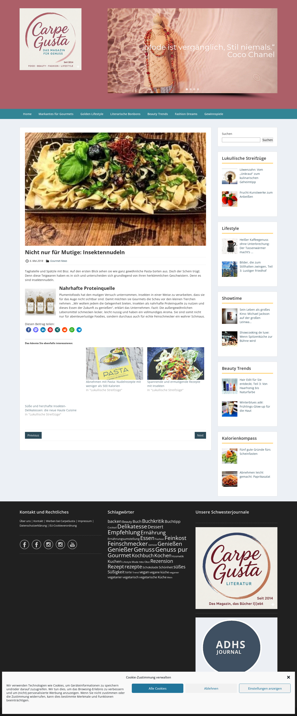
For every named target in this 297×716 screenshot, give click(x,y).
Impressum (85, 521)
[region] (192, 54)
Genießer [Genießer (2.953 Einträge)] (120, 549)
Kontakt (38, 521)
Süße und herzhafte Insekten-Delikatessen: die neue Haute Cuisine (51, 408)
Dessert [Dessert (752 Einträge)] (155, 527)
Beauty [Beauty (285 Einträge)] (127, 522)
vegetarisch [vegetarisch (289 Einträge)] (131, 577)
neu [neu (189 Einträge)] (141, 562)
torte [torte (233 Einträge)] (128, 572)
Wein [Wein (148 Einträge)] (169, 577)
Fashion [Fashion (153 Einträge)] (159, 539)
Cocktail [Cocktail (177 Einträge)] (112, 527)
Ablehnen (211, 688)
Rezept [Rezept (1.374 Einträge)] (116, 566)
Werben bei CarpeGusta (60, 521)
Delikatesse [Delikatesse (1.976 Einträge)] (132, 526)
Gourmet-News (58, 261)
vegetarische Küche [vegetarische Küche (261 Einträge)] (152, 577)
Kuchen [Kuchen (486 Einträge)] (115, 561)
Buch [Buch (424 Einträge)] (137, 521)
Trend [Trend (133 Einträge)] (135, 572)
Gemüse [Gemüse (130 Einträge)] (152, 544)
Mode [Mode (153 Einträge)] (135, 561)
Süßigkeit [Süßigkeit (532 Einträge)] (116, 572)
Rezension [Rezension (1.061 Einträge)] (161, 561)
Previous (33, 435)
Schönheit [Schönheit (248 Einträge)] (166, 567)
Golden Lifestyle (91, 114)
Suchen (227, 134)
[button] (288, 677)
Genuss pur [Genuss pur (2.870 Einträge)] (171, 549)
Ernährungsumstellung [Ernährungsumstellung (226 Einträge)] (124, 539)
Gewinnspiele (213, 114)
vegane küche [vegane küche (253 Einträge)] (159, 572)
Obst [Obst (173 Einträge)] (147, 562)
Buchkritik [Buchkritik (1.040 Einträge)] (153, 521)
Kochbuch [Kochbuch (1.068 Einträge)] (143, 555)
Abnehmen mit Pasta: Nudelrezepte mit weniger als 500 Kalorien (113, 384)
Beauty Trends (157, 114)
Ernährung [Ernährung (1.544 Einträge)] (153, 532)
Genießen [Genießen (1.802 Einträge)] (170, 543)
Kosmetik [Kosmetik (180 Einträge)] (178, 556)
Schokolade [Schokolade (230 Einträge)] (150, 567)
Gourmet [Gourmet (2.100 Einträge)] (119, 555)
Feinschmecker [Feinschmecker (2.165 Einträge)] (128, 543)
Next (200, 435)
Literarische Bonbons (125, 114)
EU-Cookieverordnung (63, 525)
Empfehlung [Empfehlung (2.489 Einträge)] (124, 532)
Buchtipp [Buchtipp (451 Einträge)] (172, 521)
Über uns (25, 521)
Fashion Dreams (186, 114)
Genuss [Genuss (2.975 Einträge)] (144, 549)
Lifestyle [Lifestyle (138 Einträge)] (126, 561)
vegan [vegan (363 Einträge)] (144, 572)
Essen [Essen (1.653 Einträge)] (147, 538)
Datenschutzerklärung (33, 525)
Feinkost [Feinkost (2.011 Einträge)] (175, 538)
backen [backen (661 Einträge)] (114, 521)
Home (27, 114)
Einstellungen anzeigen (265, 688)
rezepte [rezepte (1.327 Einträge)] (133, 566)
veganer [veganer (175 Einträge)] (174, 572)
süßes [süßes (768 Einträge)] (179, 567)
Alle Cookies (157, 688)
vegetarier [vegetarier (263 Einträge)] (115, 577)
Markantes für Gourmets (56, 114)
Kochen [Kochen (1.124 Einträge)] (163, 555)
